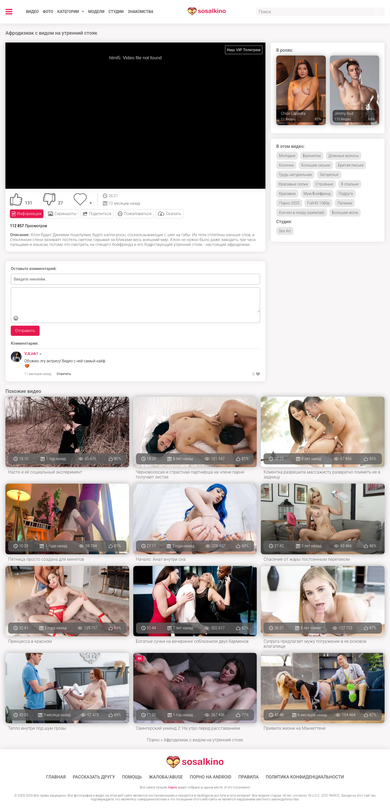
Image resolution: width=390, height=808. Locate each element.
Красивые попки (293, 184)
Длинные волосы (344, 156)
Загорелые (329, 174)
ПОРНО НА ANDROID (211, 777)
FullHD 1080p (318, 203)
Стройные (324, 184)
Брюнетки (312, 156)
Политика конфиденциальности (305, 777)
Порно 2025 (289, 203)
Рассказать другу (94, 777)
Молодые (287, 156)
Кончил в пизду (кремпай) (301, 212)
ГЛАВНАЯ (56, 777)
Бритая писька (351, 165)
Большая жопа (345, 212)
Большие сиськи (315, 165)
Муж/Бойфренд (317, 193)
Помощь (132, 777)
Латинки (344, 203)
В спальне (350, 184)
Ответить (64, 374)
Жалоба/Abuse (166, 777)
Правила (248, 777)
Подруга (346, 193)
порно (172, 787)
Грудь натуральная (295, 174)
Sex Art (285, 231)
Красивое (287, 193)
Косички (286, 165)
